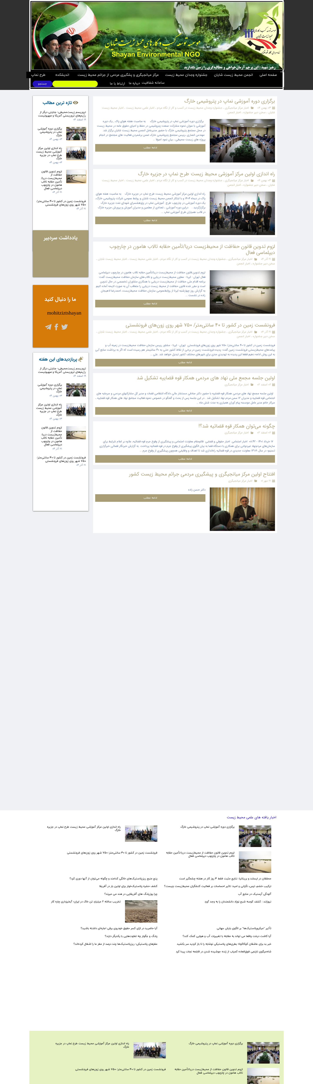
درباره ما (134, 83)
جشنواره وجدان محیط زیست (186, 75)
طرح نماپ (38, 75)
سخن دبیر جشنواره (254, 112)
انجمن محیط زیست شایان (233, 75)
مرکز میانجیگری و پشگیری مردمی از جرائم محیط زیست (118, 75)
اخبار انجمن (234, 112)
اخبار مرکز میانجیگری (237, 108)
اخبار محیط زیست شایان (112, 259)
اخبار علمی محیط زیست (139, 108)
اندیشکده (62, 75)
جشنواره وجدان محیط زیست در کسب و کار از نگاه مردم (189, 108)
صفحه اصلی (268, 75)
